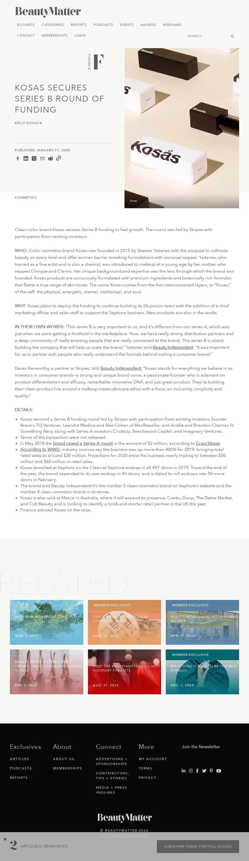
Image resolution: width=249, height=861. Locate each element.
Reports (79, 25)
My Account (153, 759)
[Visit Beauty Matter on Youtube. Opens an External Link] (218, 771)
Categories (53, 25)
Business (26, 25)
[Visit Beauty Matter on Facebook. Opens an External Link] (197, 771)
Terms (145, 768)
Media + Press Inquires (111, 790)
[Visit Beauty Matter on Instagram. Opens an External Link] (191, 771)
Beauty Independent (173, 347)
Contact (26, 35)
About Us (63, 759)
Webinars (172, 25)
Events (127, 25)
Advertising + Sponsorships (112, 761)
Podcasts (104, 25)
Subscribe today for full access (198, 846)
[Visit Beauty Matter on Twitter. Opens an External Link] (204, 771)
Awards (148, 25)
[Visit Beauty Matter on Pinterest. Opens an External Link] (211, 771)
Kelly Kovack (28, 123)
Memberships (55, 35)
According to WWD (40, 449)
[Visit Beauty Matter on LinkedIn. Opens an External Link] (184, 771)
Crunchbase (208, 443)
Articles (19, 759)
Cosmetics (26, 197)
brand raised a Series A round (83, 443)
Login (80, 35)
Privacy (147, 777)
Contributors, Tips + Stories (112, 775)
